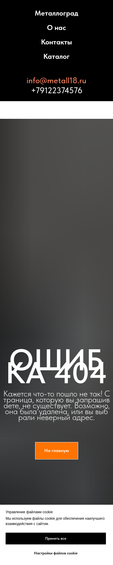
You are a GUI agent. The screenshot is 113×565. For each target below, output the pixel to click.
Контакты (56, 42)
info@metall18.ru (56, 80)
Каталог (56, 56)
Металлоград (56, 13)
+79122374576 (56, 90)
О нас (56, 27)
